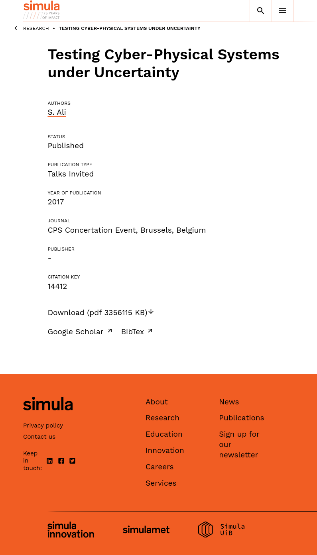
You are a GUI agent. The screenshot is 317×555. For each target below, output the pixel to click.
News (229, 401)
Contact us (39, 436)
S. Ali (56, 112)
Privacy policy (43, 425)
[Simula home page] (48, 417)
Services (161, 483)
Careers (160, 466)
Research (36, 28)
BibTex (137, 331)
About (157, 401)
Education (164, 434)
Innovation (165, 450)
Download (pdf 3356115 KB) (101, 312)
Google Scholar (80, 331)
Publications (241, 417)
